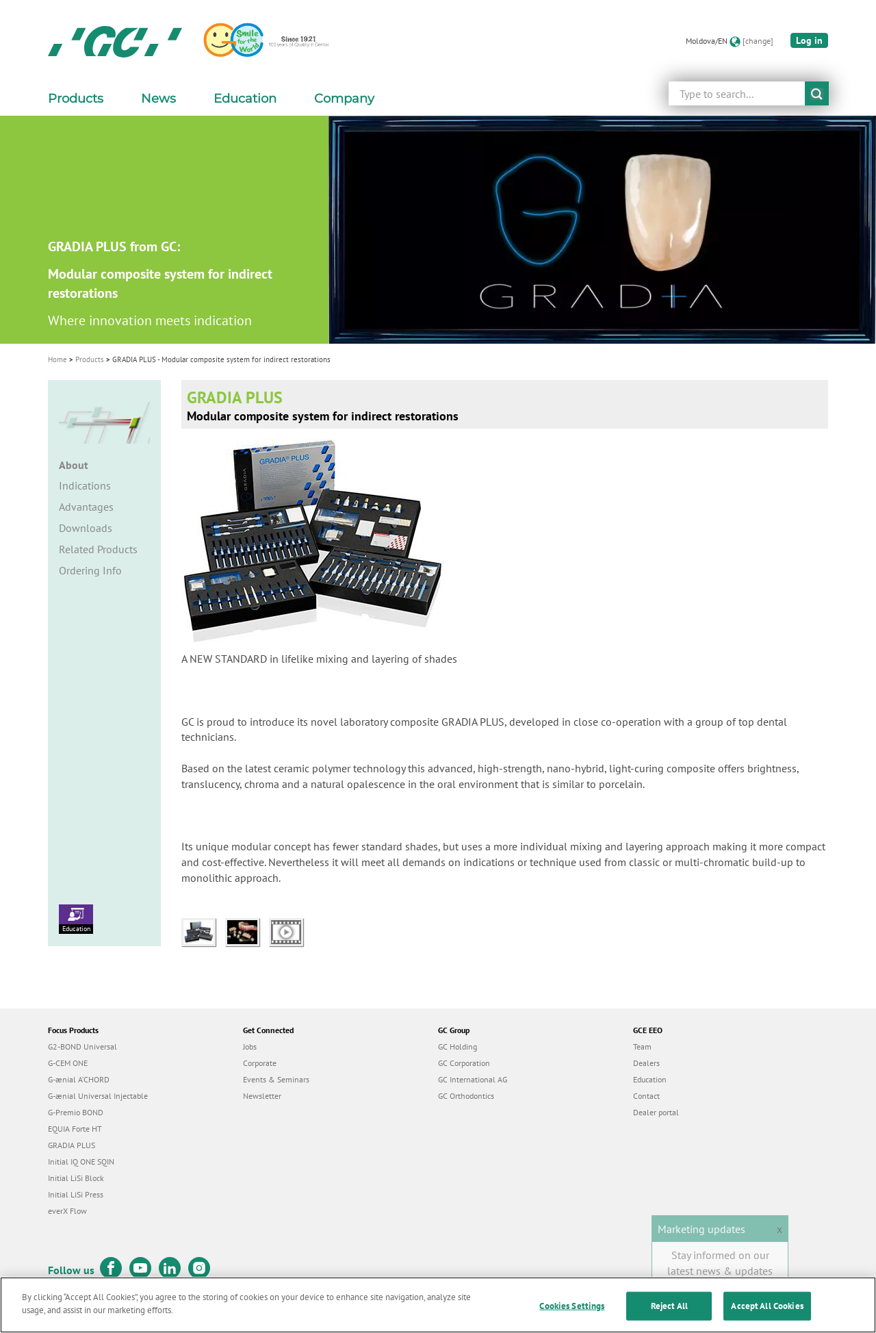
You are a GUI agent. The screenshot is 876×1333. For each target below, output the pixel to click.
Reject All (669, 1306)
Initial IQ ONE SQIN (81, 1161)
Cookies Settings (571, 1306)
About (73, 465)
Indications (85, 485)
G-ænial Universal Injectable (98, 1096)
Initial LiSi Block (76, 1178)
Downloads (85, 528)
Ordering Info (90, 570)
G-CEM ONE (68, 1063)
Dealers (646, 1063)
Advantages (86, 506)
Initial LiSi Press (75, 1194)
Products (89, 359)
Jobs (250, 1046)
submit (817, 93)
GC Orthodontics (466, 1096)
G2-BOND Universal (82, 1046)
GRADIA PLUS (71, 1145)
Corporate (259, 1063)
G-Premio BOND (75, 1112)
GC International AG (472, 1079)
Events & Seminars (276, 1079)
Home (57, 359)
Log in (809, 40)
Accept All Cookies (767, 1306)
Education (76, 918)
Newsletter (262, 1096)
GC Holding (457, 1046)
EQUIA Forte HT (75, 1128)
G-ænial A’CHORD (79, 1079)
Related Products (98, 549)
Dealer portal (656, 1112)
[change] (758, 41)
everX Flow (67, 1211)
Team (642, 1046)
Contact (646, 1096)
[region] (438, 1305)
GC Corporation (464, 1063)
